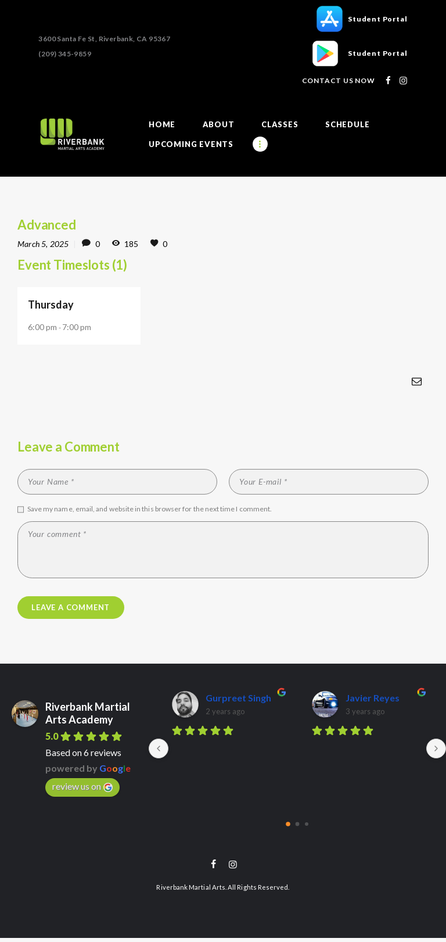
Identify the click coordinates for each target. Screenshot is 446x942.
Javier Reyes (373, 701)
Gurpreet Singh (238, 701)
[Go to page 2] (306, 827)
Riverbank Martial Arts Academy (87, 716)
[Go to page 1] (298, 827)
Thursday (51, 304)
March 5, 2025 (43, 244)
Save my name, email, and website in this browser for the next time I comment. (149, 509)
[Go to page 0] (288, 827)
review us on (82, 789)
